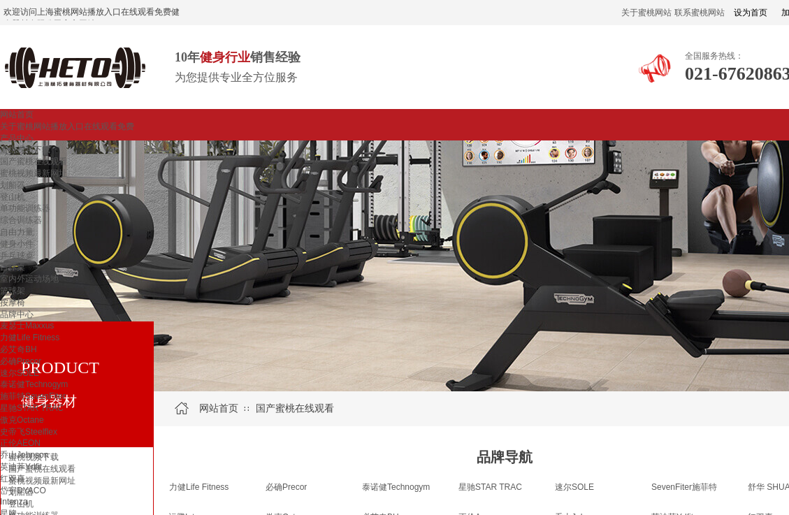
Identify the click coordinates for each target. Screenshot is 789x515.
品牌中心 (17, 314)
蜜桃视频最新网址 (33, 173)
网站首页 (17, 114)
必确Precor (20, 361)
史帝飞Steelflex (28, 432)
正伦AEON (20, 443)
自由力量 (17, 232)
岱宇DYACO (23, 490)
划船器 (12, 185)
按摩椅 (12, 302)
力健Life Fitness (29, 337)
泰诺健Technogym (34, 384)
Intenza (13, 502)
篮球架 (12, 291)
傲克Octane (22, 420)
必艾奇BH (18, 349)
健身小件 (17, 244)
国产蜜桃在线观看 (33, 161)
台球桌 (12, 267)
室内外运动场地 (29, 279)
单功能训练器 (25, 208)
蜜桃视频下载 (25, 149)
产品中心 (17, 138)
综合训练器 (21, 220)
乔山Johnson (24, 455)
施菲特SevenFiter (33, 396)
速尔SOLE (19, 373)
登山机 (12, 197)
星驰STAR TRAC (32, 408)
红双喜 (12, 479)
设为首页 (750, 12)
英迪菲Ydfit (21, 467)
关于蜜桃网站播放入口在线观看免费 (67, 126)
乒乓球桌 (17, 256)
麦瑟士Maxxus (27, 326)
